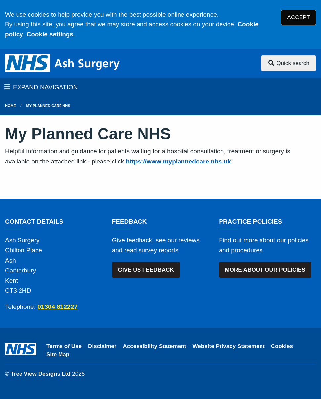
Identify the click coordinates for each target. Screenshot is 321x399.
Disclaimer (102, 346)
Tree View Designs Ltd (40, 374)
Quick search (288, 63)
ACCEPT (298, 17)
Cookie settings (49, 34)
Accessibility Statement (154, 346)
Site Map (57, 354)
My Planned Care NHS (48, 106)
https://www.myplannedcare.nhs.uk (178, 161)
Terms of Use (64, 346)
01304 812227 (57, 306)
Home (10, 106)
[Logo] (63, 63)
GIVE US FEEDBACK (146, 270)
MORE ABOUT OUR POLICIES (265, 270)
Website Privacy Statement (228, 346)
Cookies (282, 346)
